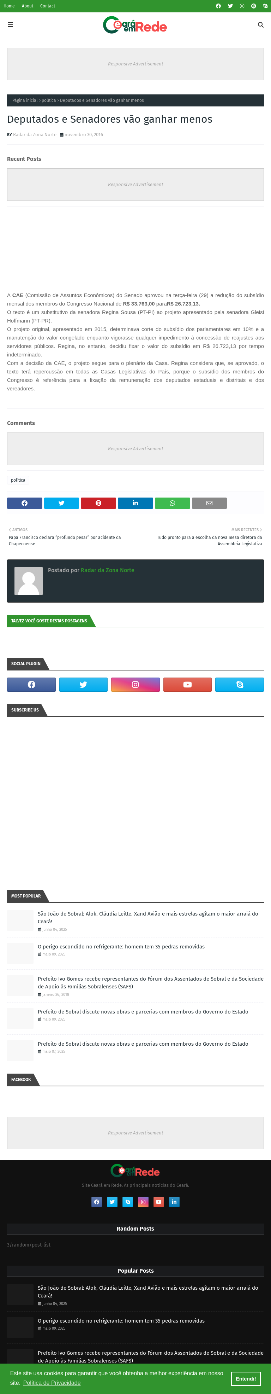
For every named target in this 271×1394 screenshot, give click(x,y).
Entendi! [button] (246, 1379)
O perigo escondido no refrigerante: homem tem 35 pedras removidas (121, 946)
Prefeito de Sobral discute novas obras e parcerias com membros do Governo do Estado (143, 1012)
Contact (47, 6)
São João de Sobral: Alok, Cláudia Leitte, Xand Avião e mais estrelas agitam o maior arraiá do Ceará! (148, 918)
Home (9, 6)
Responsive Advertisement (135, 63)
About (27, 6)
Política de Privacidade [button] (52, 1383)
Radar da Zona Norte (34, 134)
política (49, 100)
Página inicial (25, 100)
